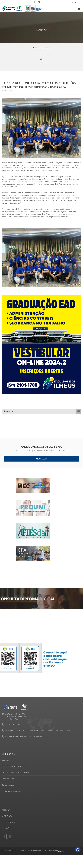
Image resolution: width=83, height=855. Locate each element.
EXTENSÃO (6, 828)
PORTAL (76, 2)
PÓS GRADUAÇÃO (9, 822)
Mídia (41, 48)
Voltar (41, 59)
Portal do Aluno (8, 779)
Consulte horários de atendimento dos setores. (23, 736)
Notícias (47, 48)
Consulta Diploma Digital (11, 791)
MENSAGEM (41, 458)
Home (35, 48)
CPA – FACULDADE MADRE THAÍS (15, 772)
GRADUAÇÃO (7, 816)
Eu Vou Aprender (8, 785)
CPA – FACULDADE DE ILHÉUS (14, 766)
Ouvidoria (5, 760)
